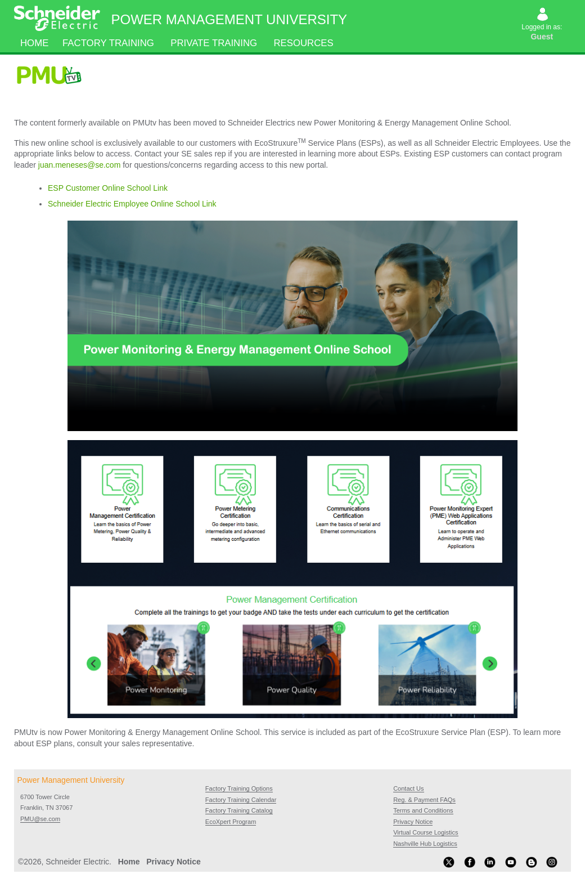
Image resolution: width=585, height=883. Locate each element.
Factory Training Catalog (239, 810)
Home (34, 43)
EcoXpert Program (230, 821)
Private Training (214, 43)
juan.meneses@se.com (79, 164)
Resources (303, 43)
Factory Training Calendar (241, 799)
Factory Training (108, 43)
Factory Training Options (239, 788)
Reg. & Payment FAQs (424, 799)
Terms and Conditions (423, 810)
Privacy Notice (413, 821)
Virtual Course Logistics (425, 832)
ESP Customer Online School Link (108, 187)
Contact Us (408, 788)
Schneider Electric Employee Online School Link (132, 203)
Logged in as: (542, 25)
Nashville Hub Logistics (425, 843)
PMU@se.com (40, 818)
